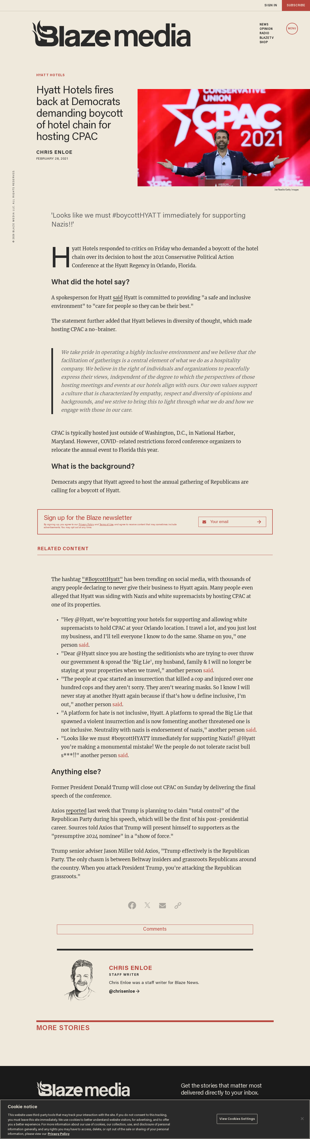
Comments (155, 929)
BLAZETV (267, 38)
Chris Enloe (54, 152)
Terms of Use (106, 525)
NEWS (264, 24)
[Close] (302, 1118)
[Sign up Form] (232, 522)
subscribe (296, 5)
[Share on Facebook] (132, 905)
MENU (292, 28)
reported (76, 811)
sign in (270, 5)
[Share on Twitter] (147, 905)
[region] (155, 1119)
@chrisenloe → (124, 992)
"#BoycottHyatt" (102, 579)
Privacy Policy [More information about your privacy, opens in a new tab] (59, 1134)
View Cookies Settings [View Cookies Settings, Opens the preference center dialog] (237, 1118)
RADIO (265, 33)
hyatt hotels (50, 75)
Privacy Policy (86, 525)
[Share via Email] (163, 905)
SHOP (264, 42)
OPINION (266, 29)
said (118, 298)
